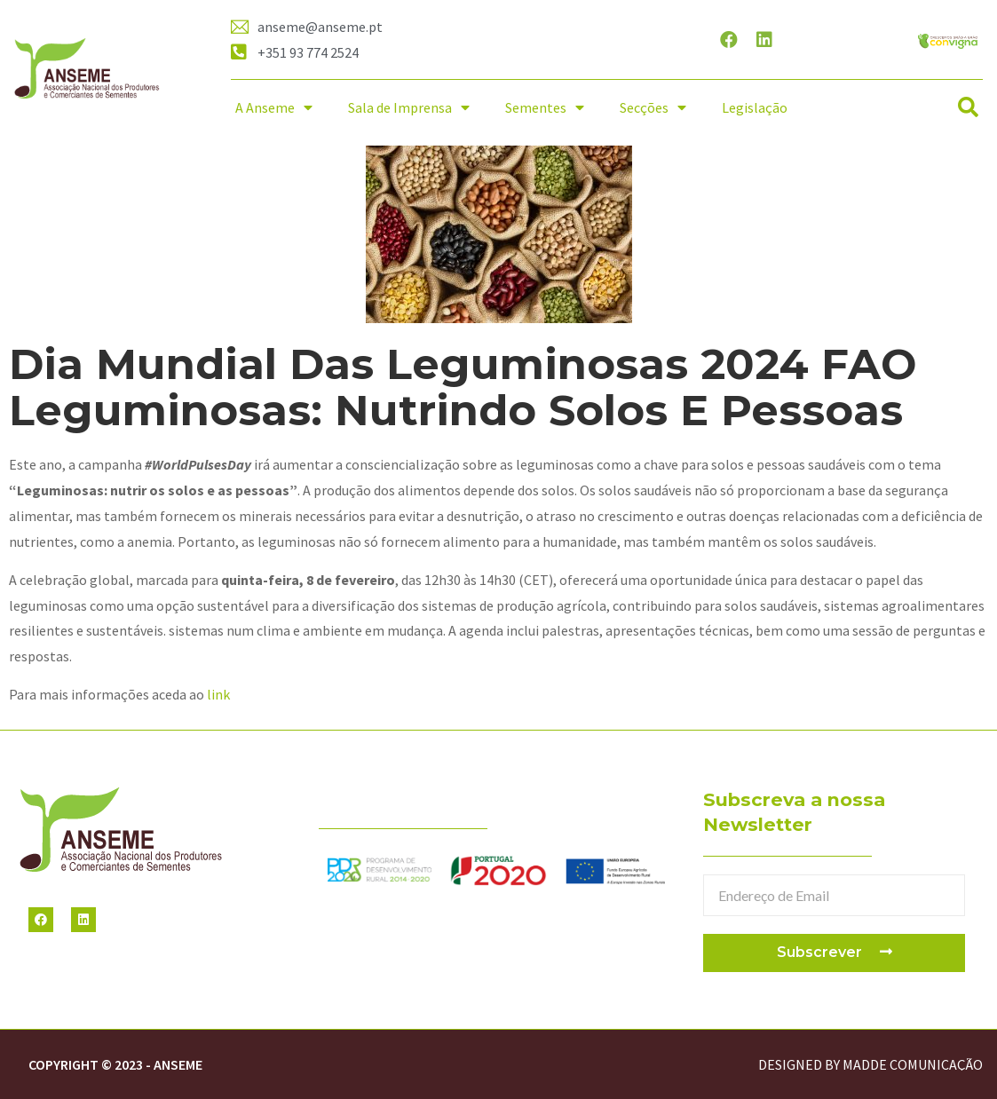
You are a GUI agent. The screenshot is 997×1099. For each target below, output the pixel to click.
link (218, 694)
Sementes (544, 107)
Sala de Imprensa (409, 107)
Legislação (754, 107)
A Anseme (274, 107)
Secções (653, 107)
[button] (968, 108)
